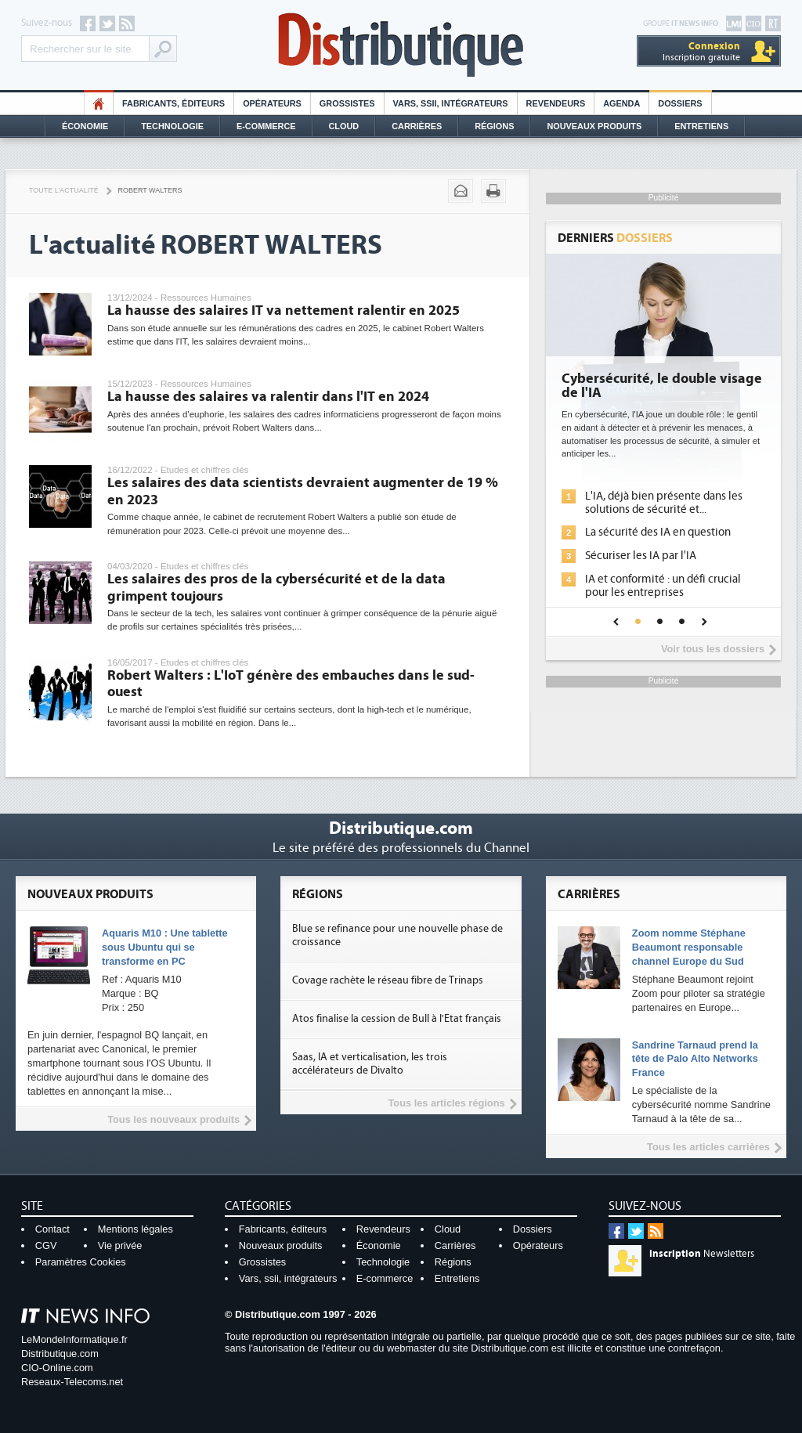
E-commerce (266, 126)
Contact (52, 1229)
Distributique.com (60, 1353)
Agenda (621, 103)
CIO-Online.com (57, 1367)
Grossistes (347, 103)
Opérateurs (272, 103)
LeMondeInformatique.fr (74, 1339)
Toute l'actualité (64, 190)
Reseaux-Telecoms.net (72, 1382)
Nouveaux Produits (594, 126)
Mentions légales (135, 1229)
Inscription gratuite (701, 51)
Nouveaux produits (281, 1245)
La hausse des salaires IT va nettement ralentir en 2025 (283, 310)
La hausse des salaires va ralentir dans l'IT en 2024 (268, 396)
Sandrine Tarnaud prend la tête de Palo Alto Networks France (695, 1059)
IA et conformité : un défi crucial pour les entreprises (663, 585)
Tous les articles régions (446, 1103)
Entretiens (701, 126)
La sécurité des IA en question (658, 532)
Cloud (344, 126)
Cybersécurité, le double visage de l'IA (662, 386)
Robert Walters (150, 190)
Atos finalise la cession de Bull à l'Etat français (396, 1018)
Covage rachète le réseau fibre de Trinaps (387, 980)
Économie (85, 126)
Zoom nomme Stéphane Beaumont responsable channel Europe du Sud (689, 947)
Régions (494, 126)
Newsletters (701, 1253)
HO (99, 103)
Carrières (417, 126)
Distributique (401, 45)
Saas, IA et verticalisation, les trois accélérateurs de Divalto (369, 1064)
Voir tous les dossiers (712, 649)
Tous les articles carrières (708, 1147)
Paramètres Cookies (80, 1262)
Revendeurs (556, 103)
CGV (46, 1245)
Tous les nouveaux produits (173, 1119)
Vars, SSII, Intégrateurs (450, 103)
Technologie (172, 126)
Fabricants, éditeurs (173, 103)
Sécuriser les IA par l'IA (640, 555)
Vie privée (120, 1245)
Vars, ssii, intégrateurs (288, 1278)
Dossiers (680, 103)
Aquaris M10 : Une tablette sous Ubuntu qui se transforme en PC (165, 947)
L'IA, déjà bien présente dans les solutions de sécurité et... (663, 502)
